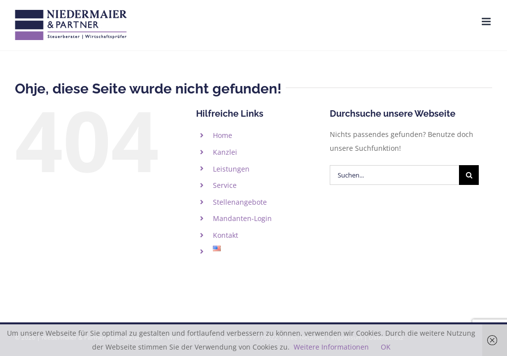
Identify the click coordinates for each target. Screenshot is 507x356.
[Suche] (469, 175)
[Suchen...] (394, 175)
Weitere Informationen (331, 347)
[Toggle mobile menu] (487, 21)
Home (222, 135)
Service (225, 185)
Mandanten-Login (242, 218)
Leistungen (231, 169)
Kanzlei (225, 152)
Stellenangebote (240, 202)
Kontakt (225, 235)
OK (386, 347)
